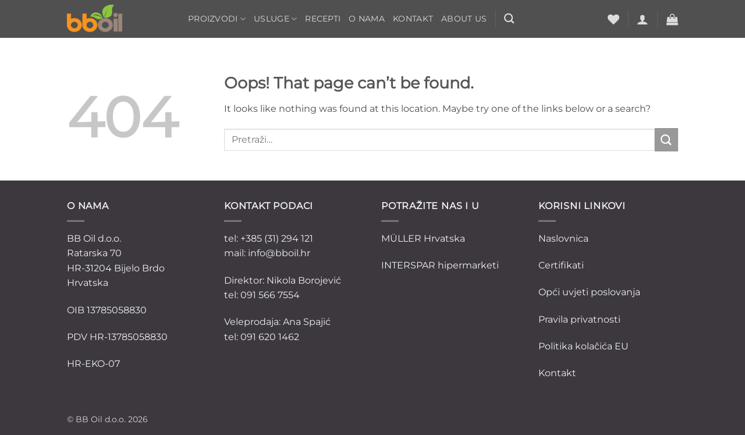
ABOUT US (464, 18)
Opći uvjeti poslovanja (589, 292)
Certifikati (561, 265)
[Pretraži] (509, 19)
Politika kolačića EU (583, 346)
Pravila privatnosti (579, 319)
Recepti (322, 18)
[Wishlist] (613, 19)
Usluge (275, 18)
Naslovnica (563, 238)
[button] (642, 19)
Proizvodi (217, 18)
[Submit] (666, 139)
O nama (367, 18)
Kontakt (413, 18)
